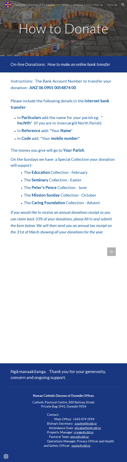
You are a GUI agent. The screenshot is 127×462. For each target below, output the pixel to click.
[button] (123, 5)
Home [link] (65, 4)
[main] (63, 28)
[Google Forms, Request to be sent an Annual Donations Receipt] (63, 303)
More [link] (110, 4)
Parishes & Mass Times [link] (86, 4)
